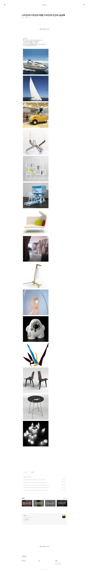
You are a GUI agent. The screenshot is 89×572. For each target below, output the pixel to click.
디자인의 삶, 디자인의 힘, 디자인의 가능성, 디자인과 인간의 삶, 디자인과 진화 (36, 484)
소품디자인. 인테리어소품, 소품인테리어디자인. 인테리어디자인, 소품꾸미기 (35, 490)
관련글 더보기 (64, 498)
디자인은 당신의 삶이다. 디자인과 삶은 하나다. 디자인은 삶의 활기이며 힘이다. (36, 487)
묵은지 (25, 515)
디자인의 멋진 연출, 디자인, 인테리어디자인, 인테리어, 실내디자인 (34, 479)
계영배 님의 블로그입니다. (28, 517)
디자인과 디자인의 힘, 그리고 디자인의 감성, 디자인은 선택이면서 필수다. (35, 482)
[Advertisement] (44, 29)
